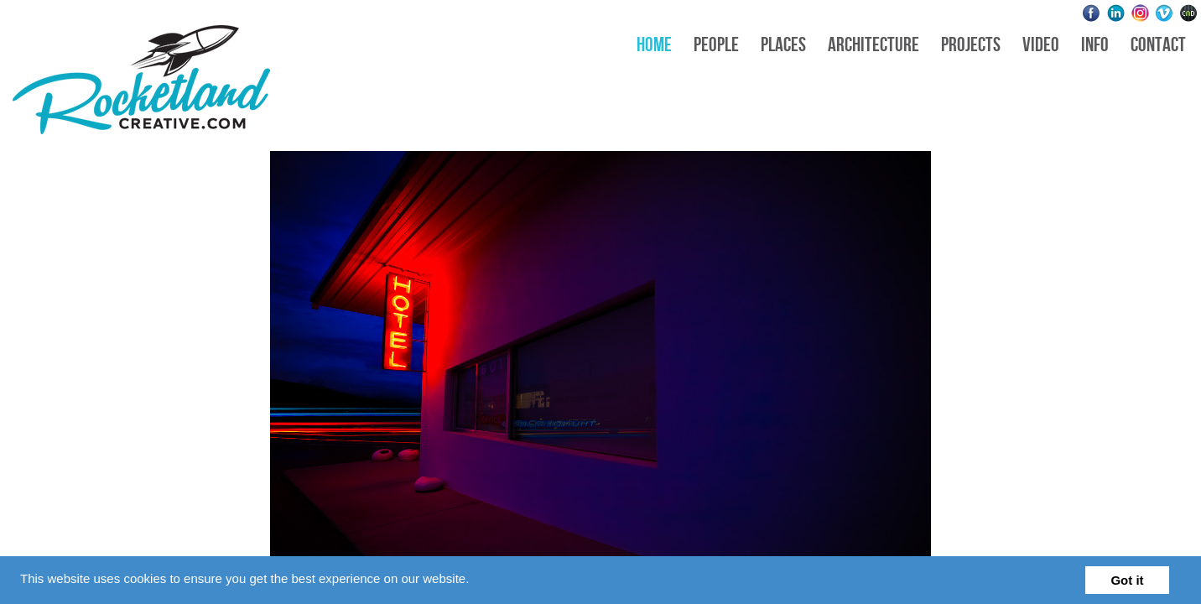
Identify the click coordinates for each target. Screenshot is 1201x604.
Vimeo (1164, 13)
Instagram (1140, 13)
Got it (1126, 580)
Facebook (1091, 13)
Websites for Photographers (1189, 13)
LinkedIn (1116, 13)
